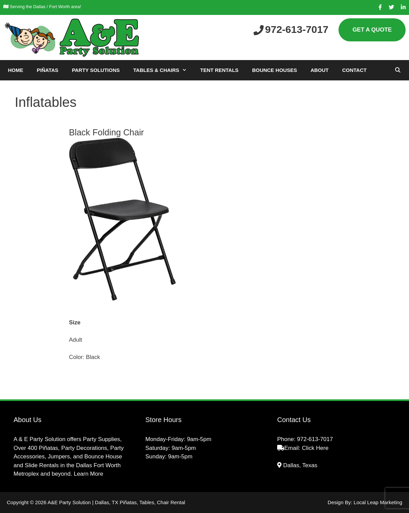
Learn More (88, 474)
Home (15, 70)
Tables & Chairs (163, 70)
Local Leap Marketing (378, 502)
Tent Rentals (219, 70)
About (319, 70)
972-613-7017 (315, 439)
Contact (354, 70)
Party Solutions (96, 70)
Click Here (315, 448)
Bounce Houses (274, 70)
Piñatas (48, 70)
